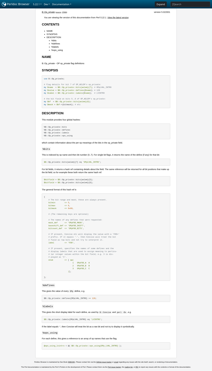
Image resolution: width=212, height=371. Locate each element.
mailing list (129, 367)
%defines (55, 43)
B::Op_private (48, 12)
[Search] (190, 4)
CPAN (64, 12)
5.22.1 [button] (36, 4)
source (58, 12)
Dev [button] (46, 4)
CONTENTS (50, 24)
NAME (50, 31)
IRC (136, 367)
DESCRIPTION (54, 37)
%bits (53, 40)
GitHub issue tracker (104, 362)
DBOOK (71, 362)
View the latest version (118, 17)
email (116, 362)
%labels (55, 47)
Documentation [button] (60, 4)
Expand (161, 4)
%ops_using (57, 50)
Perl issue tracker (114, 367)
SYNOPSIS (52, 34)
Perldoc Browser (16, 4)
